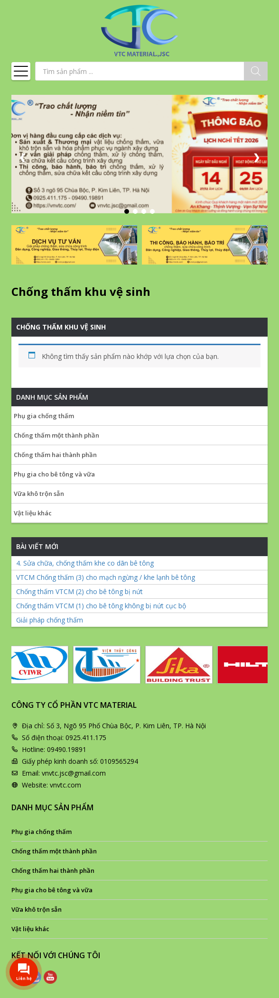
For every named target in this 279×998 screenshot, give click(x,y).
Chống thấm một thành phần (56, 435)
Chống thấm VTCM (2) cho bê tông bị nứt (79, 591)
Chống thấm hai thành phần (55, 454)
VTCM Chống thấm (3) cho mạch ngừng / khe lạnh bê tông (105, 577)
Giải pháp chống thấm (49, 619)
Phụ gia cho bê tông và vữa (54, 474)
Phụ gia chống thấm (44, 416)
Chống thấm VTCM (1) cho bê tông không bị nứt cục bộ (101, 605)
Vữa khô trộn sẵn (39, 493)
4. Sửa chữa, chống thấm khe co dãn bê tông (85, 563)
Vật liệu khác (33, 513)
